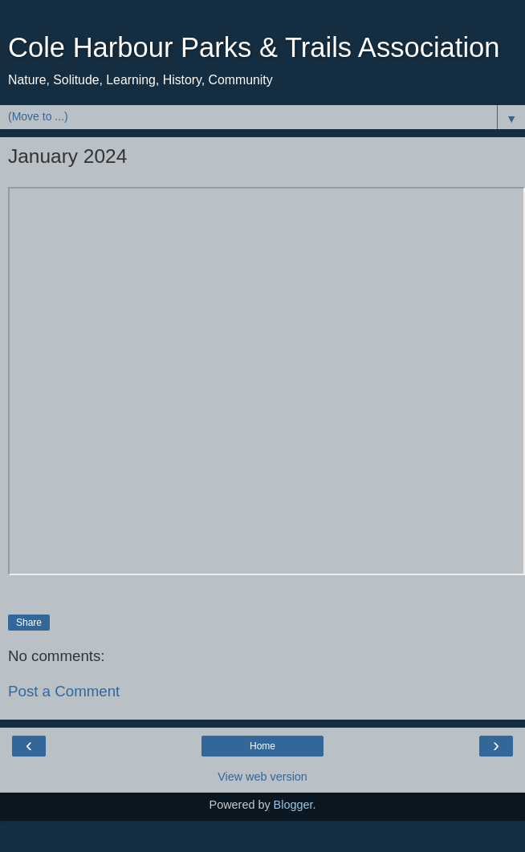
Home (262, 746)
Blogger (293, 804)
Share (29, 622)
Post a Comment (64, 691)
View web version (262, 776)
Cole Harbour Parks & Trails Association (254, 47)
